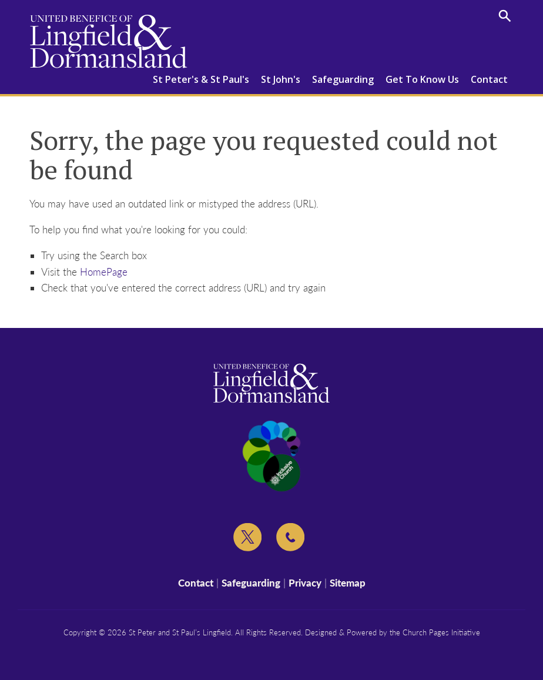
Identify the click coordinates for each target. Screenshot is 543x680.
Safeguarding (343, 79)
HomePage (104, 272)
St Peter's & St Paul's (201, 79)
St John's (280, 79)
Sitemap (348, 583)
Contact (489, 79)
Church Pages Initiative (441, 632)
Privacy (305, 583)
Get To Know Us (422, 79)
